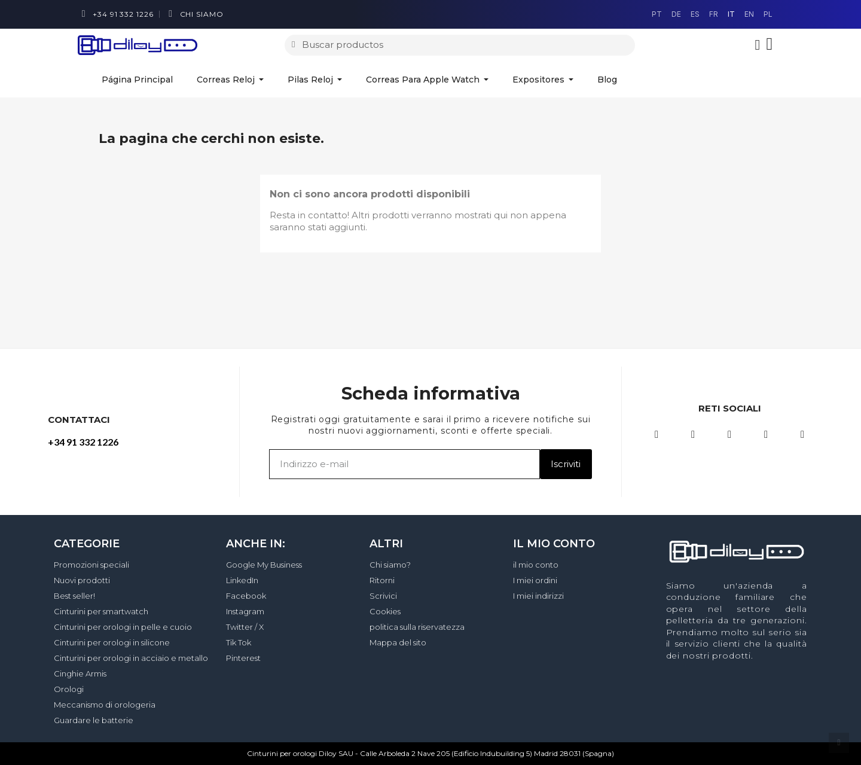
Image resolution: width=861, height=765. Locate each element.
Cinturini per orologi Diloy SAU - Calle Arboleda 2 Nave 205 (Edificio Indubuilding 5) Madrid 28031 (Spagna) (430, 753)
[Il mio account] (758, 44)
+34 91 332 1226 (83, 441)
